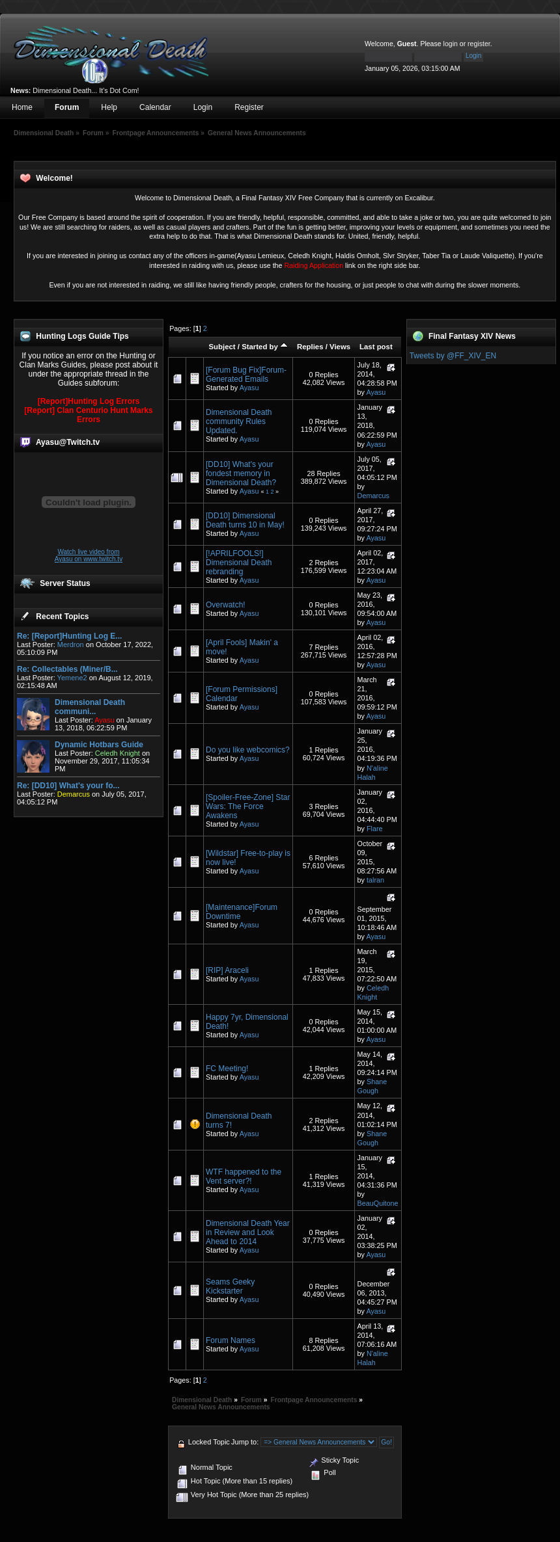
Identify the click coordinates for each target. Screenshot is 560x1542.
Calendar (155, 107)
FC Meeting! (227, 1068)
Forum (67, 107)
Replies (310, 347)
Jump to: (245, 1442)
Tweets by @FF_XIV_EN (453, 355)
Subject (221, 347)
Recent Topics (62, 616)
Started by (265, 347)
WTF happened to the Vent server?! (243, 1176)
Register (249, 107)
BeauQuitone (378, 1203)
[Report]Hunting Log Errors (89, 401)
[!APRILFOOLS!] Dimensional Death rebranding (239, 562)
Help (109, 107)
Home (22, 107)
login (450, 43)
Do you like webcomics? (248, 749)
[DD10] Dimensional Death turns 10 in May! (245, 520)
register (479, 43)
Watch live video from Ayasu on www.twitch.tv (88, 555)
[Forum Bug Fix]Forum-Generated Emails (246, 375)
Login (202, 107)
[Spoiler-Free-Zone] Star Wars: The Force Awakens (248, 806)
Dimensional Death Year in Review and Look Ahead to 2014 (248, 1232)
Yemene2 (72, 678)
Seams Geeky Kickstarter (230, 1286)
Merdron (70, 644)
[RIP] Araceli (227, 970)
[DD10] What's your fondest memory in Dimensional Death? (241, 473)
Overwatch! (225, 604)
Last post (376, 347)
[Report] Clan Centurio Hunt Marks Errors (88, 415)
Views (339, 347)
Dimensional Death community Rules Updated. (239, 421)
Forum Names (230, 1340)
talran (375, 880)
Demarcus (373, 495)
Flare (375, 828)
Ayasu (249, 388)
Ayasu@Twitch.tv (68, 442)
